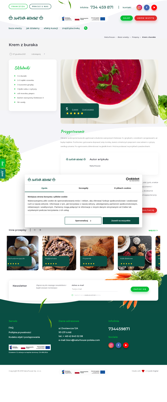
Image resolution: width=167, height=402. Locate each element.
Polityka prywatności (20, 332)
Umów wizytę (145, 18)
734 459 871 (101, 7)
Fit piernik (16, 258)
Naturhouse (109, 37)
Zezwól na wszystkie (120, 220)
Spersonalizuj (83, 220)
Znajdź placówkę (71, 28)
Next (39, 229)
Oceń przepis (88, 109)
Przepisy (135, 37)
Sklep (126, 18)
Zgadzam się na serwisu (87, 295)
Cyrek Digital (152, 371)
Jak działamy (33, 28)
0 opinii (75, 109)
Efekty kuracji (51, 28)
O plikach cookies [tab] (122, 188)
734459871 (119, 328)
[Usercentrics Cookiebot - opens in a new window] (128, 179)
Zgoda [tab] (44, 188)
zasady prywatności (90, 295)
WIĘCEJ (152, 230)
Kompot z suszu (105, 258)
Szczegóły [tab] (83, 188)
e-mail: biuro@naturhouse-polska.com (79, 340)
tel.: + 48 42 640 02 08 (71, 336)
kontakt (127, 7)
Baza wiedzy (15, 28)
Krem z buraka (149, 37)
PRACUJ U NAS (40, 6)
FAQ (11, 327)
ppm (3, 173)
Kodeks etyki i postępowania (24, 337)
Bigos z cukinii (133, 258)
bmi (3, 163)
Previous (34, 229)
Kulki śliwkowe (47, 258)
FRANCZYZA (18, 6)
